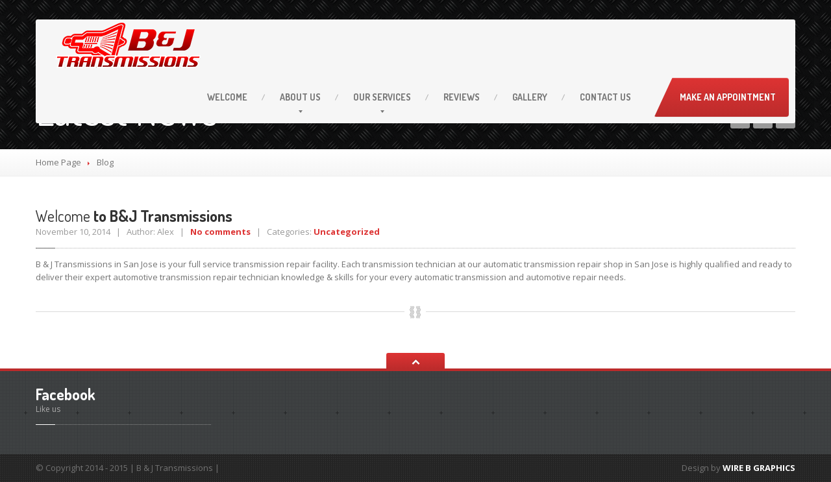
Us (300, 96)
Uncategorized (347, 231)
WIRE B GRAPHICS (759, 468)
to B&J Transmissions (134, 216)
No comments (220, 231)
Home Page (58, 162)
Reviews (461, 96)
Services (382, 96)
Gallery (529, 96)
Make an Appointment (728, 96)
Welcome (227, 96)
